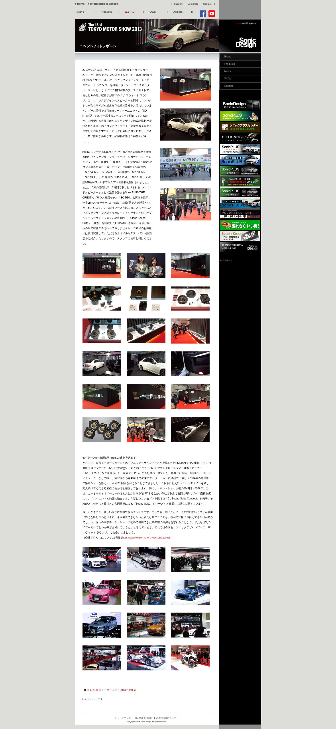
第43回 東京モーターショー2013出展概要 (110, 690)
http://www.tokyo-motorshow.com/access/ (146, 537)
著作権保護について (166, 718)
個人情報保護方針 (143, 718)
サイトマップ (124, 718)
